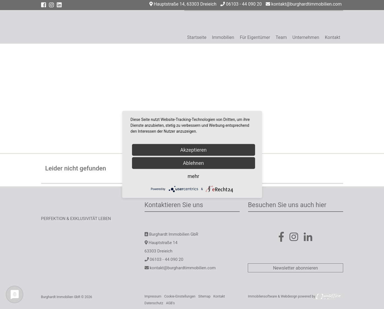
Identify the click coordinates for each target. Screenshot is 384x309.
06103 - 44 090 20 (241, 4)
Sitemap (204, 296)
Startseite (196, 37)
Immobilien (223, 37)
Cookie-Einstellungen (179, 296)
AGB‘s (170, 303)
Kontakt (332, 37)
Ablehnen (193, 163)
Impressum (153, 296)
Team (281, 37)
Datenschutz (154, 303)
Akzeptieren (193, 150)
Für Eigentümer (255, 37)
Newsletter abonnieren (295, 268)
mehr (193, 176)
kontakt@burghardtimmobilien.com (304, 4)
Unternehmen (306, 37)
